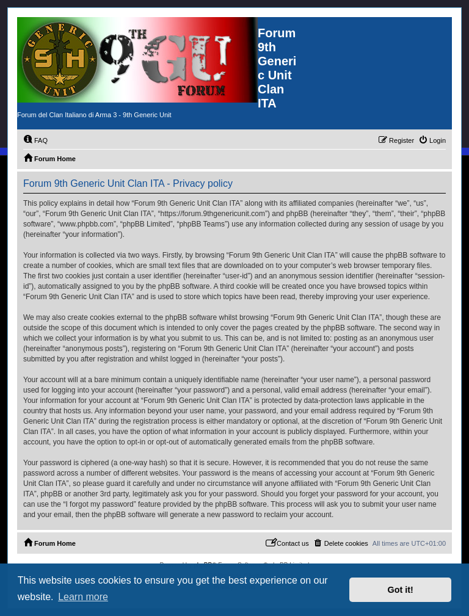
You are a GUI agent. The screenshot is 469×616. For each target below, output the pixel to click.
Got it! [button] (400, 590)
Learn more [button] (83, 597)
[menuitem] (35, 140)
